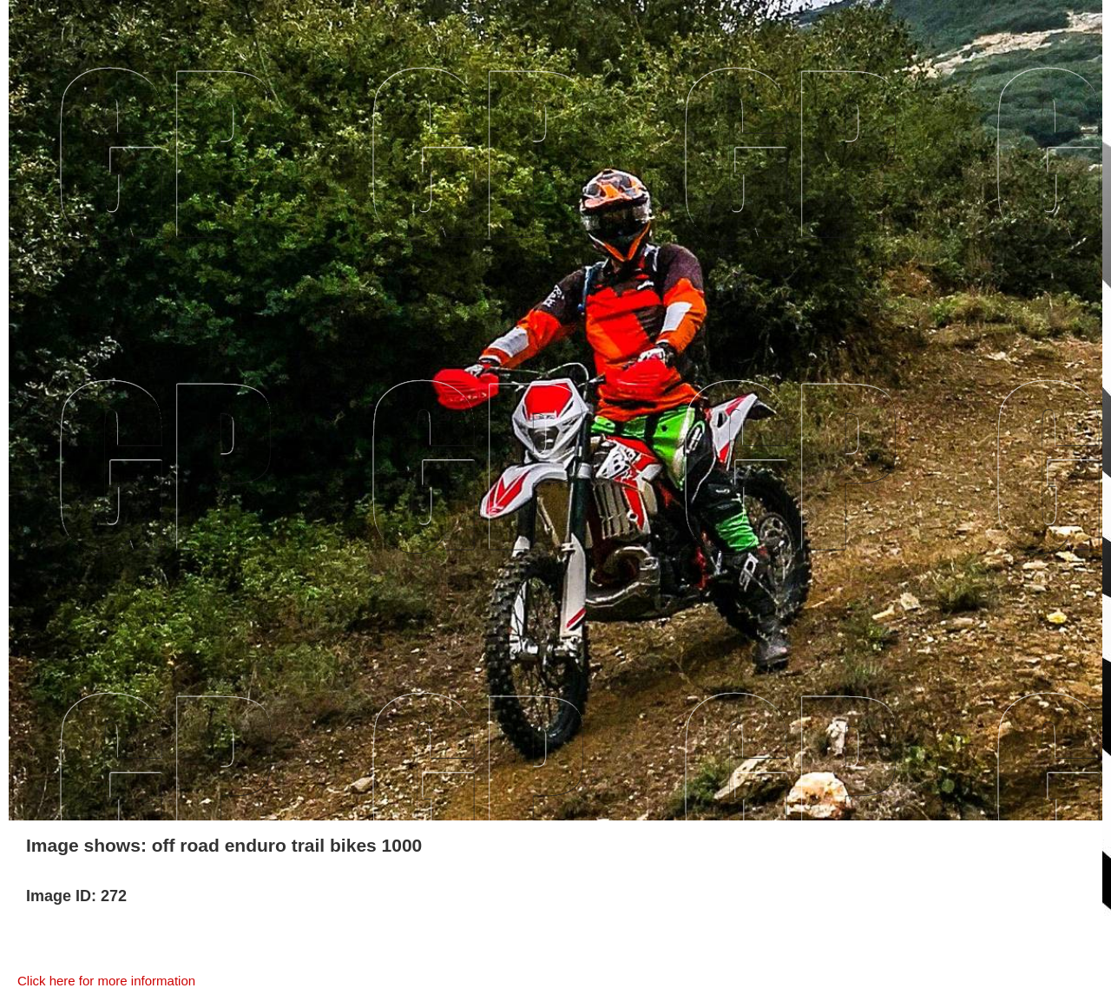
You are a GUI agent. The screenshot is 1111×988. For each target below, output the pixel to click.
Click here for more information (106, 980)
